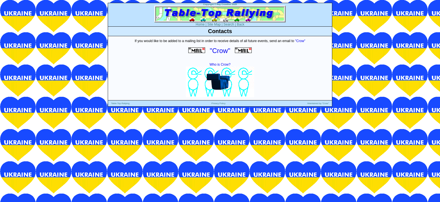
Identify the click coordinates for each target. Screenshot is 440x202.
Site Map (214, 24)
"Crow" (300, 41)
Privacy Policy (219, 103)
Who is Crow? (220, 64)
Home (200, 24)
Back (240, 24)
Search (228, 24)
